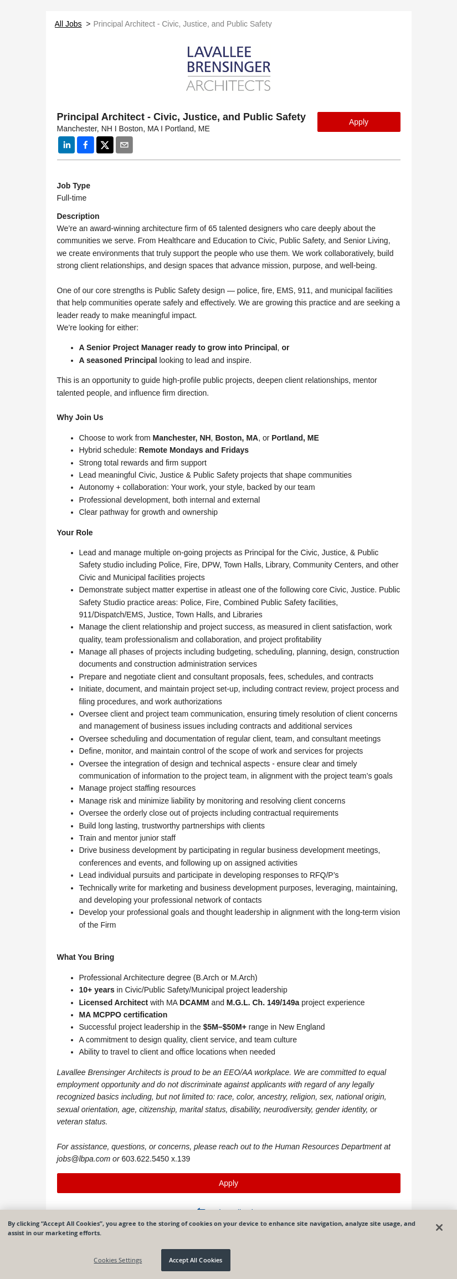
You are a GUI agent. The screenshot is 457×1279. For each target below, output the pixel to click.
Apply (358, 121)
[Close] (439, 1227)
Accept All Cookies (195, 1260)
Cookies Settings (118, 1260)
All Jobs (68, 23)
